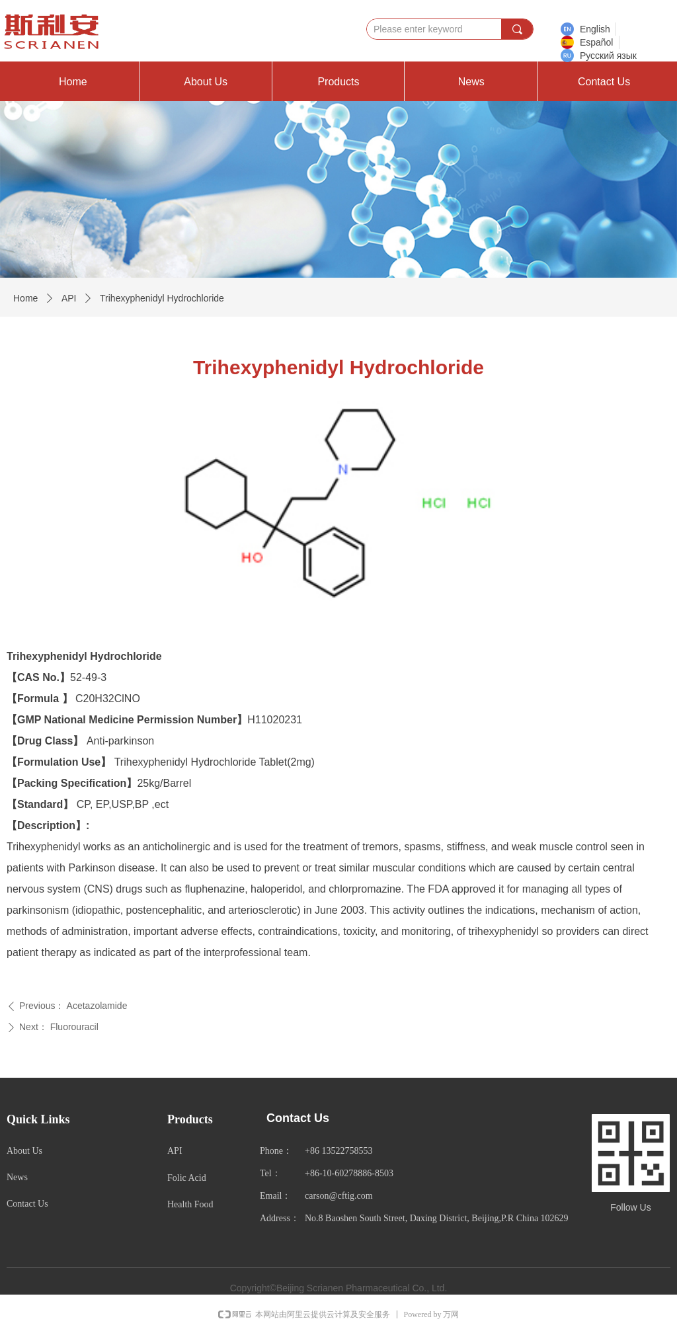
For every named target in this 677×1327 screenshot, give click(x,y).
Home (25, 298)
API (69, 298)
